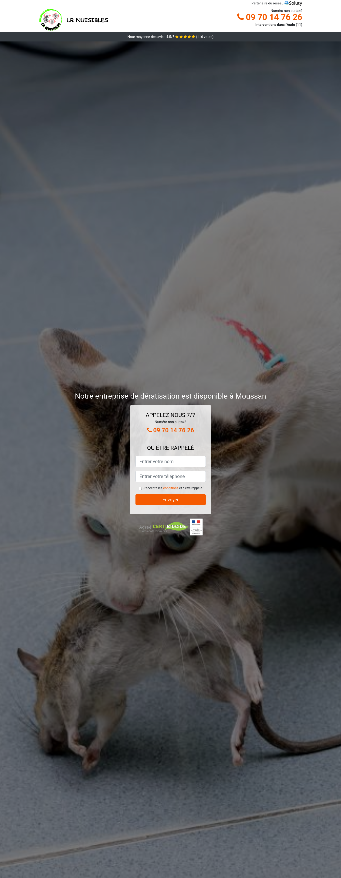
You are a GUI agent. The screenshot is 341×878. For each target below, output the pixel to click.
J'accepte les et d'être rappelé (172, 488)
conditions (170, 488)
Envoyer (170, 499)
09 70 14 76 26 (269, 17)
